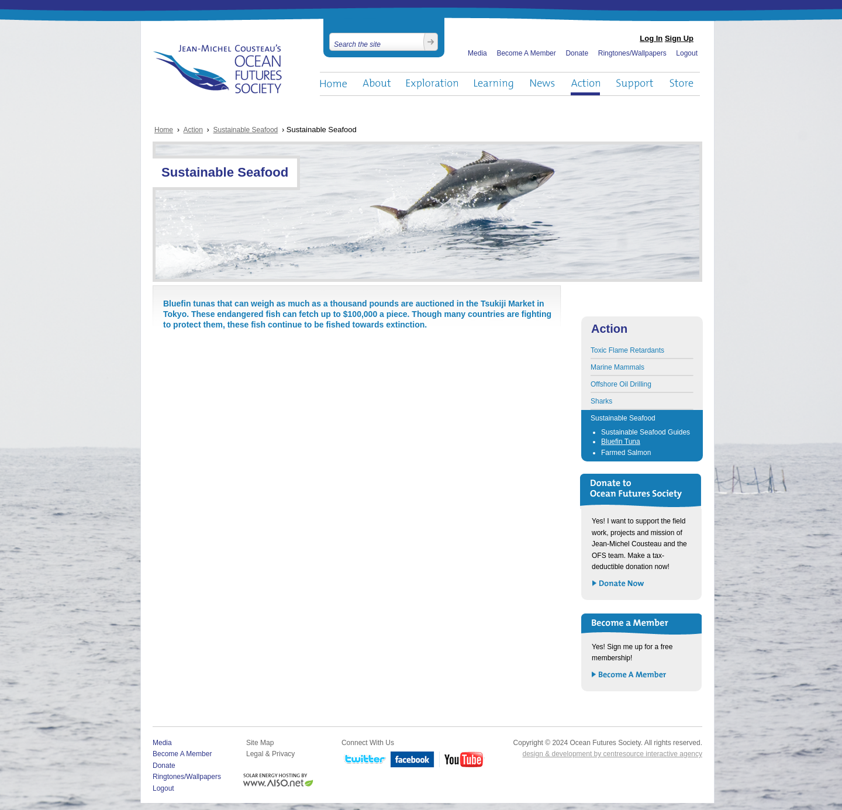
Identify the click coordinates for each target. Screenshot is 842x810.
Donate (576, 53)
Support (635, 84)
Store (682, 84)
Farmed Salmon (626, 453)
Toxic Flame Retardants (627, 350)
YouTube (462, 760)
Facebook (412, 760)
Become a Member (629, 675)
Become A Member (525, 53)
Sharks (601, 401)
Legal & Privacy (270, 754)
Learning (494, 84)
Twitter (363, 760)
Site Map (260, 743)
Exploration (432, 84)
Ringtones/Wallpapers (632, 53)
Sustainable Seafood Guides (645, 432)
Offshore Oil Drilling (621, 384)
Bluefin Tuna (620, 441)
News (542, 84)
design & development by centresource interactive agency (612, 754)
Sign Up (679, 38)
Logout (687, 53)
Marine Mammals (617, 367)
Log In (651, 38)
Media (477, 53)
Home (333, 84)
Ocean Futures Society (218, 69)
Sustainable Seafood (245, 130)
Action (585, 84)
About (377, 84)
